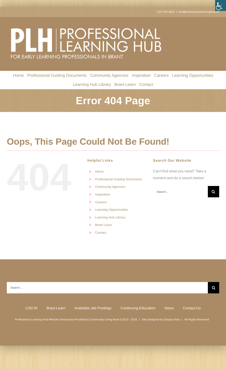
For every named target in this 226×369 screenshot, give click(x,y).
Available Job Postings (92, 308)
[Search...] (180, 191)
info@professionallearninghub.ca (198, 11)
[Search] (213, 191)
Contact (100, 232)
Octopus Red (172, 319)
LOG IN (31, 308)
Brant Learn (103, 225)
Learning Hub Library (110, 217)
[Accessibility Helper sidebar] (220, 5)
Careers (101, 202)
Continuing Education (137, 308)
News (169, 308)
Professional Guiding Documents (118, 179)
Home (99, 171)
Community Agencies (110, 186)
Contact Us (192, 308)
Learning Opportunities (111, 209)
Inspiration (102, 194)
